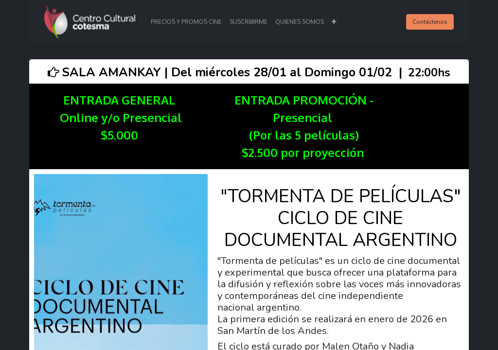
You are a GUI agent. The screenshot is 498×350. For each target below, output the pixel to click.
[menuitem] (186, 22)
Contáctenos (429, 22)
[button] (334, 22)
